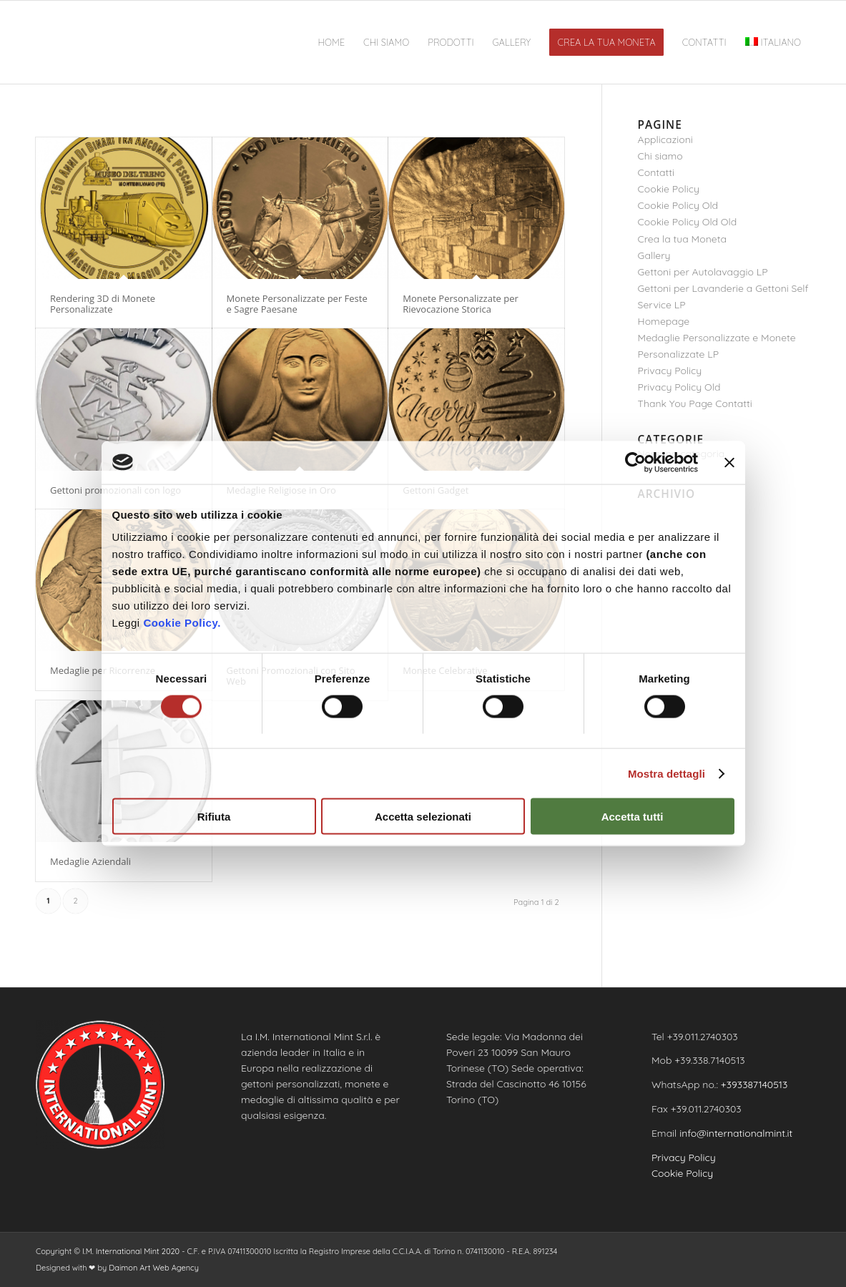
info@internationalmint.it (735, 1133)
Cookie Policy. (181, 623)
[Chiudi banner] (729, 462)
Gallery (654, 255)
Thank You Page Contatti (695, 403)
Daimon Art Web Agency (154, 1268)
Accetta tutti (632, 817)
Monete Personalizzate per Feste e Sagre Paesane (297, 303)
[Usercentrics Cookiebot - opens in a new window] (635, 462)
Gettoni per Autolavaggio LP (703, 271)
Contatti (656, 172)
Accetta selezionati (423, 817)
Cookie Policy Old (678, 205)
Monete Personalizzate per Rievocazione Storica (460, 303)
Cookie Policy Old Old (687, 221)
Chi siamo (660, 156)
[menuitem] (332, 42)
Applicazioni (665, 139)
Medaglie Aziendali (90, 861)
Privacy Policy (670, 370)
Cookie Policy (668, 188)
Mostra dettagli (666, 773)
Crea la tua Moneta (682, 239)
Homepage (664, 321)
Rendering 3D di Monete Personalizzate (102, 303)
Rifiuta (214, 817)
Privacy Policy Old (679, 387)
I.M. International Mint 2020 (130, 1251)
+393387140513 (754, 1084)
